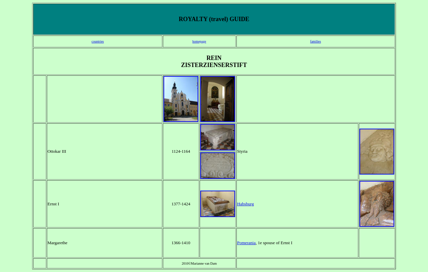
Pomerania (246, 242)
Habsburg (245, 203)
